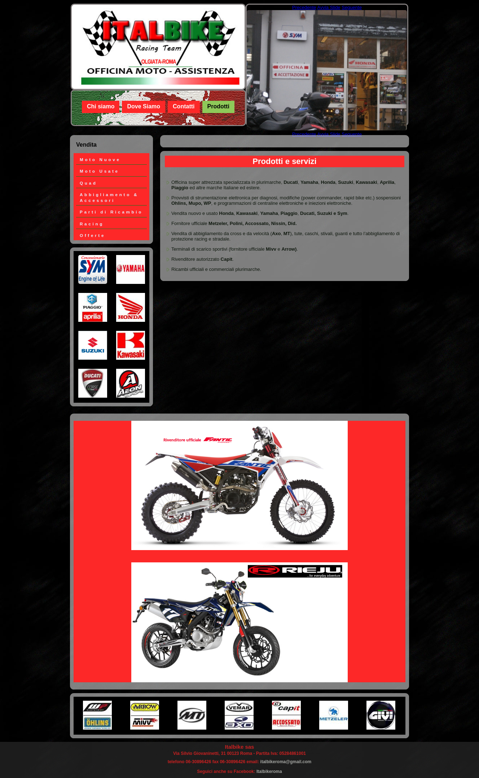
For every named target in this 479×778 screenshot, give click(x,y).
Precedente (304, 7)
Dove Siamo (143, 106)
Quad (88, 183)
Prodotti (218, 106)
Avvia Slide (328, 7)
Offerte (92, 235)
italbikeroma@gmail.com (286, 761)
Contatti (183, 106)
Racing (92, 223)
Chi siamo (100, 106)
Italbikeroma (269, 771)
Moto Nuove (100, 159)
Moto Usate (99, 171)
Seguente (352, 7)
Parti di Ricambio (111, 211)
